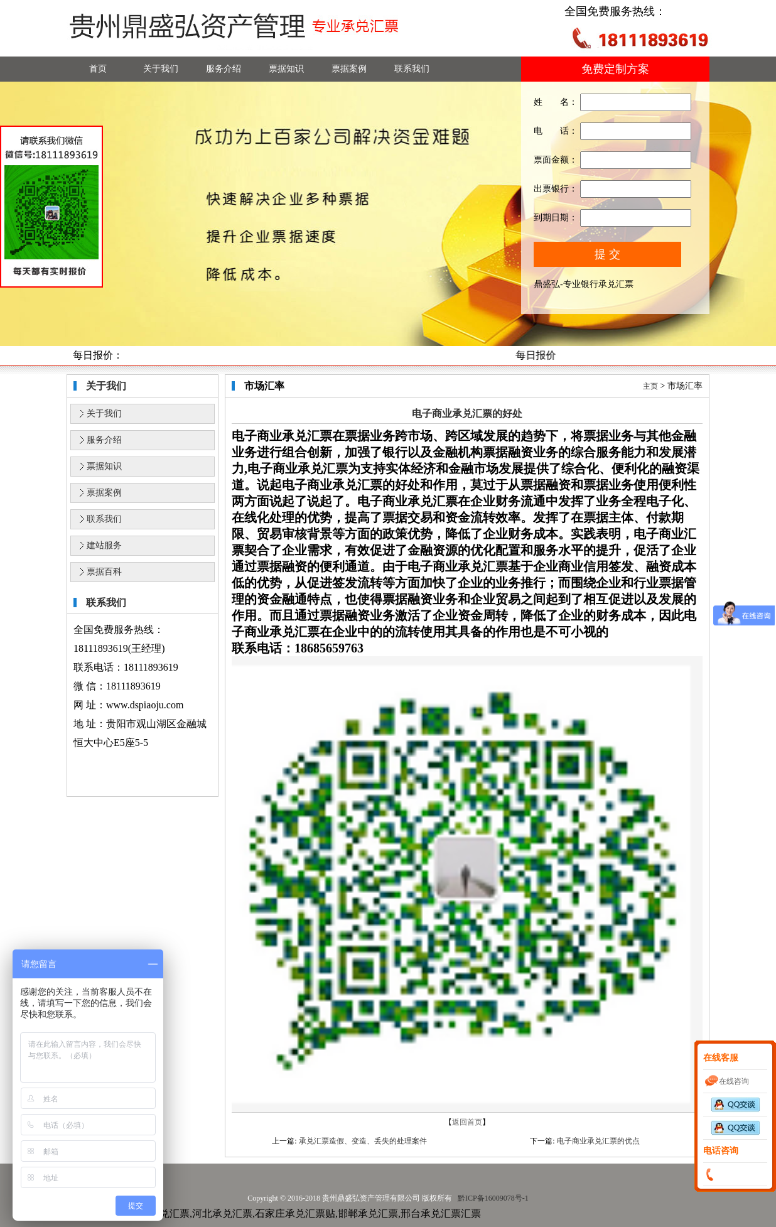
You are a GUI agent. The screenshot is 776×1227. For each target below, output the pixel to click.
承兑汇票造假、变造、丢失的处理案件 (363, 1141)
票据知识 (286, 68)
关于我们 (160, 68)
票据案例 (349, 68)
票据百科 (104, 571)
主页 (650, 386)
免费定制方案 (615, 69)
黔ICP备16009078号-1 (492, 1198)
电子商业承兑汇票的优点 (598, 1141)
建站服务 (104, 545)
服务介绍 (223, 68)
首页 (98, 68)
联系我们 (411, 68)
